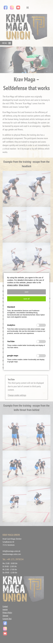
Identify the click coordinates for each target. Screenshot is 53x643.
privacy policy (12, 285)
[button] (26, 291)
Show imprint (24, 285)
